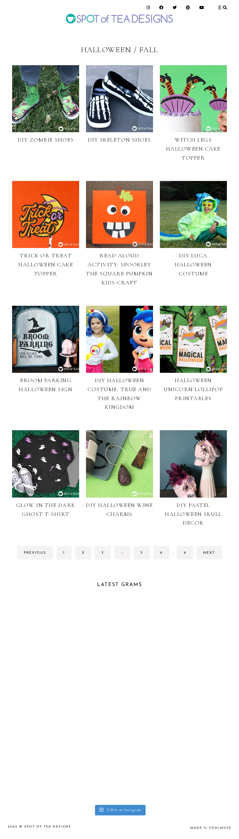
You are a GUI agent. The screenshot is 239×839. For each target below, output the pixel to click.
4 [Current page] (125, 554)
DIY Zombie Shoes (46, 139)
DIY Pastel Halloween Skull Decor (193, 514)
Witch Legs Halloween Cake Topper (193, 148)
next (209, 553)
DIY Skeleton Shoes (119, 139)
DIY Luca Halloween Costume (193, 264)
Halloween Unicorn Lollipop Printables (193, 389)
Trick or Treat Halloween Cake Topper (45, 264)
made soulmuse (210, 828)
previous (35, 553)
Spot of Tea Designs (47, 826)
